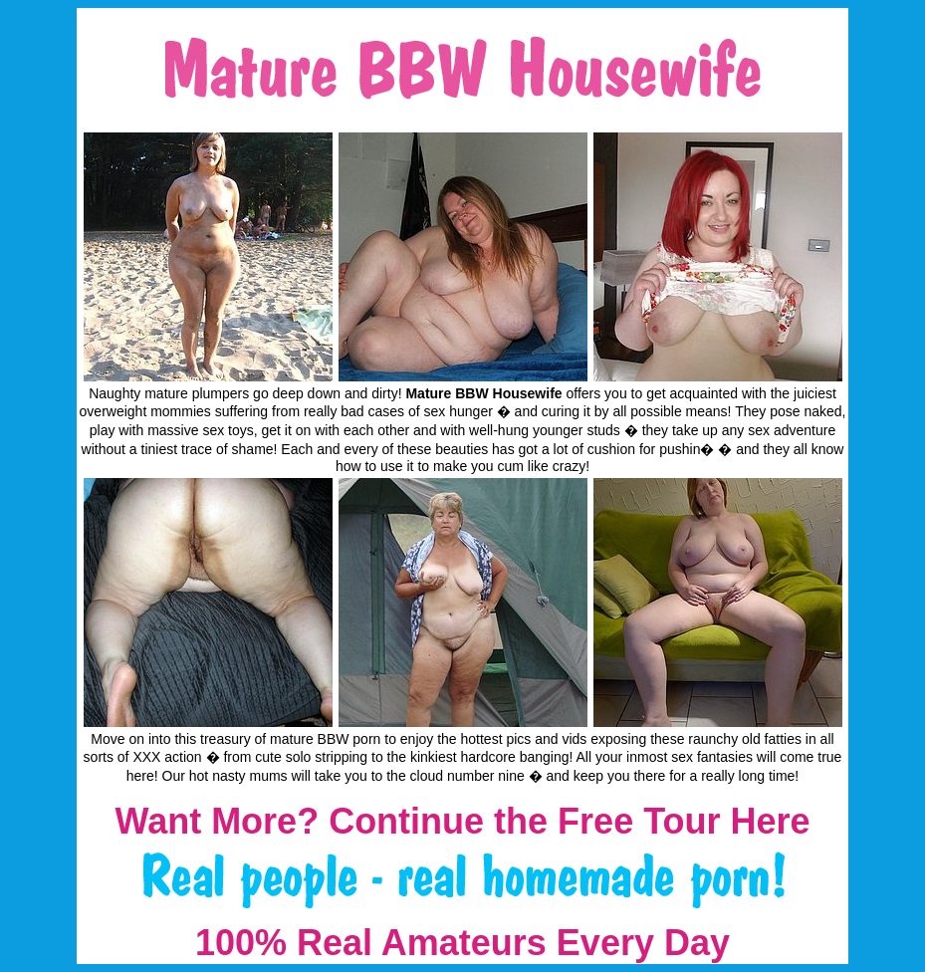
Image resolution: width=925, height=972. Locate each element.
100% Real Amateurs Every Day (462, 942)
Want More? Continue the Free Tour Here (462, 821)
